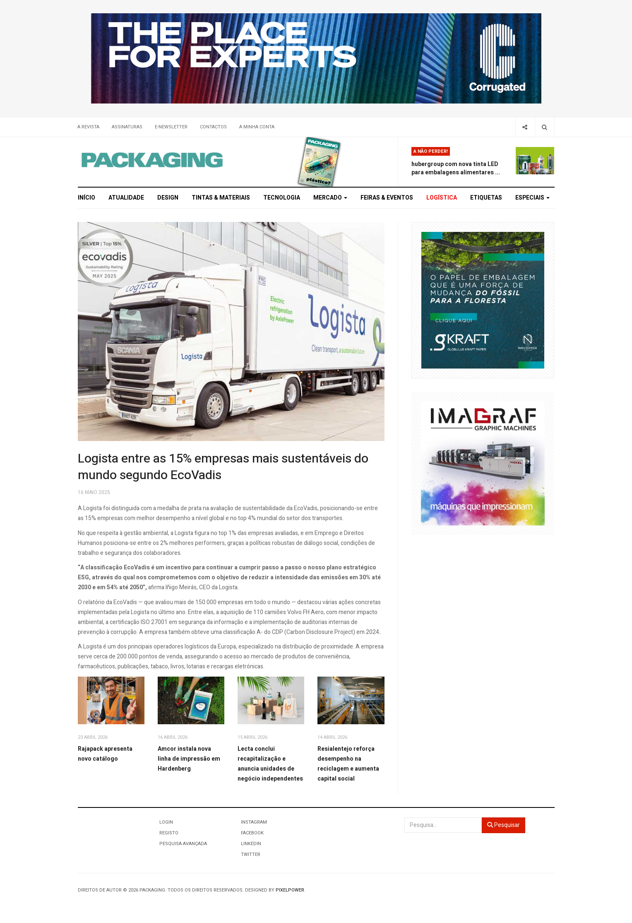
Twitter (250, 854)
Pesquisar (503, 825)
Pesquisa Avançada (183, 843)
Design (167, 197)
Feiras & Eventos (386, 197)
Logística (441, 197)
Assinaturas (127, 126)
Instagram (254, 822)
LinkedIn (251, 843)
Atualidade (126, 197)
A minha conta (256, 126)
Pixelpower (290, 890)
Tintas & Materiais (221, 197)
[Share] (525, 127)
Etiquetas (486, 197)
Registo (168, 832)
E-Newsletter (171, 126)
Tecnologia (281, 197)
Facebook (252, 832)
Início (86, 197)
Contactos (213, 126)
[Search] (544, 127)
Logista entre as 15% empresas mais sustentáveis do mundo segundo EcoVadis (223, 467)
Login (166, 822)
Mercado (330, 197)
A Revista (88, 126)
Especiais (532, 197)
